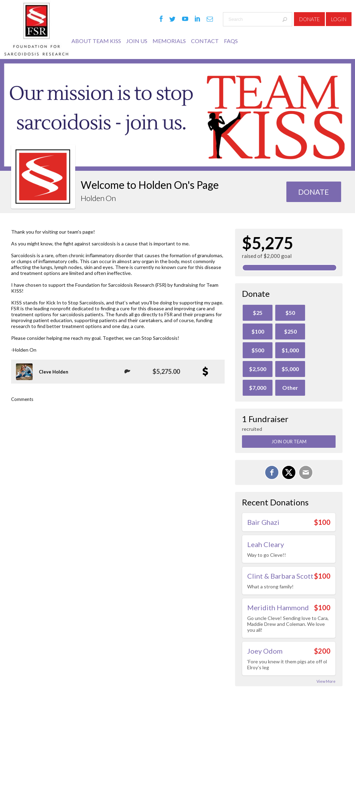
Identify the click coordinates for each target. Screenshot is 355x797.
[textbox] (257, 19)
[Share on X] (289, 472)
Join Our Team (288, 441)
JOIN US (136, 40)
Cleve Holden (53, 372)
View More (326, 681)
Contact (205, 40)
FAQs (231, 40)
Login (338, 19)
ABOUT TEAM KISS (96, 40)
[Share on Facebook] (272, 472)
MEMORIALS (169, 40)
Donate (309, 19)
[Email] (305, 472)
